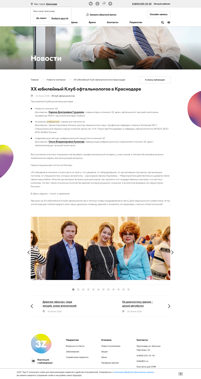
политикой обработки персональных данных (134, 372)
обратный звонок (103, 14)
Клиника (106, 340)
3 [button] (83, 289)
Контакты (112, 22)
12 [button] (128, 289)
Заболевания (72, 352)
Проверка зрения (110, 363)
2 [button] (77, 289)
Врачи (92, 22)
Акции (104, 352)
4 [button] (88, 289)
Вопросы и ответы (75, 346)
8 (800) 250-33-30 (142, 4)
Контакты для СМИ (146, 367)
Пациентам (135, 22)
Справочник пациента (77, 357)
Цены (74, 22)
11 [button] (123, 289)
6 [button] (98, 289)
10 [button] (118, 289)
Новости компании (110, 346)
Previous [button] (29, 252)
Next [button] (172, 252)
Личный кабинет (162, 4)
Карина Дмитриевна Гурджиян (66, 112)
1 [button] (72, 289)
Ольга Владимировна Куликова (66, 141)
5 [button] (93, 289)
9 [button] (113, 289)
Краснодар (51, 4)
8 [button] (108, 289)
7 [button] (103, 289)
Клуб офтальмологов (64, 96)
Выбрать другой (60, 19)
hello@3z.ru (142, 361)
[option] (100, 251)
